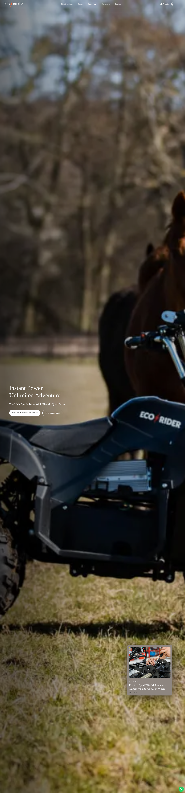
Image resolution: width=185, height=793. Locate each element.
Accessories (106, 4)
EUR (167, 4)
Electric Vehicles (67, 4)
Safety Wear (92, 4)
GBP (162, 4)
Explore (118, 4)
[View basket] (178, 4)
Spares (80, 4)
